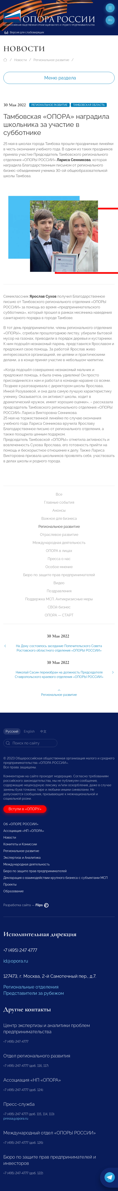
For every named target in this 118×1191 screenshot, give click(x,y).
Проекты (9, 884)
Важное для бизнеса (59, 518)
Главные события (59, 502)
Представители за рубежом (33, 993)
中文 (43, 731)
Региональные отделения (30, 987)
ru (110, 20)
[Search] (30, 743)
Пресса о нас (59, 559)
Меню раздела (60, 78)
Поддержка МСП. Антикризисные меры (59, 599)
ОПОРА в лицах (59, 551)
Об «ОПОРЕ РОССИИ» (20, 824)
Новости (20, 60)
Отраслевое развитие (59, 535)
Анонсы (59, 510)
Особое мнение (59, 567)
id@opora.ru (15, 961)
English (29, 731)
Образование (13, 891)
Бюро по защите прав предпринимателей (59, 575)
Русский (12, 731)
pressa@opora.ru (15, 1118)
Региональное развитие (51, 60)
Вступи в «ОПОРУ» (25, 809)
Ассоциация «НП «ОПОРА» (23, 831)
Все (59, 494)
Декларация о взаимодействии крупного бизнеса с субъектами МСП (55, 878)
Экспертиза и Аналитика (22, 857)
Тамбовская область (89, 105)
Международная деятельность (59, 543)
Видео (59, 583)
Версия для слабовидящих (24, 32)
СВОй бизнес (59, 607)
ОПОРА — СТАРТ (59, 615)
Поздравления (59, 591)
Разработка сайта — (26, 905)
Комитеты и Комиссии (20, 844)
